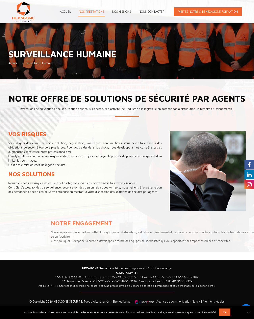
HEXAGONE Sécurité (97, 268)
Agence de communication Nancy (178, 301)
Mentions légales (214, 301)
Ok (224, 312)
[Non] (249, 312)
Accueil (12, 63)
